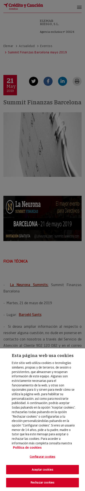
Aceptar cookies (42, 470)
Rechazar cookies (42, 482)
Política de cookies (27, 447)
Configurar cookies (42, 457)
